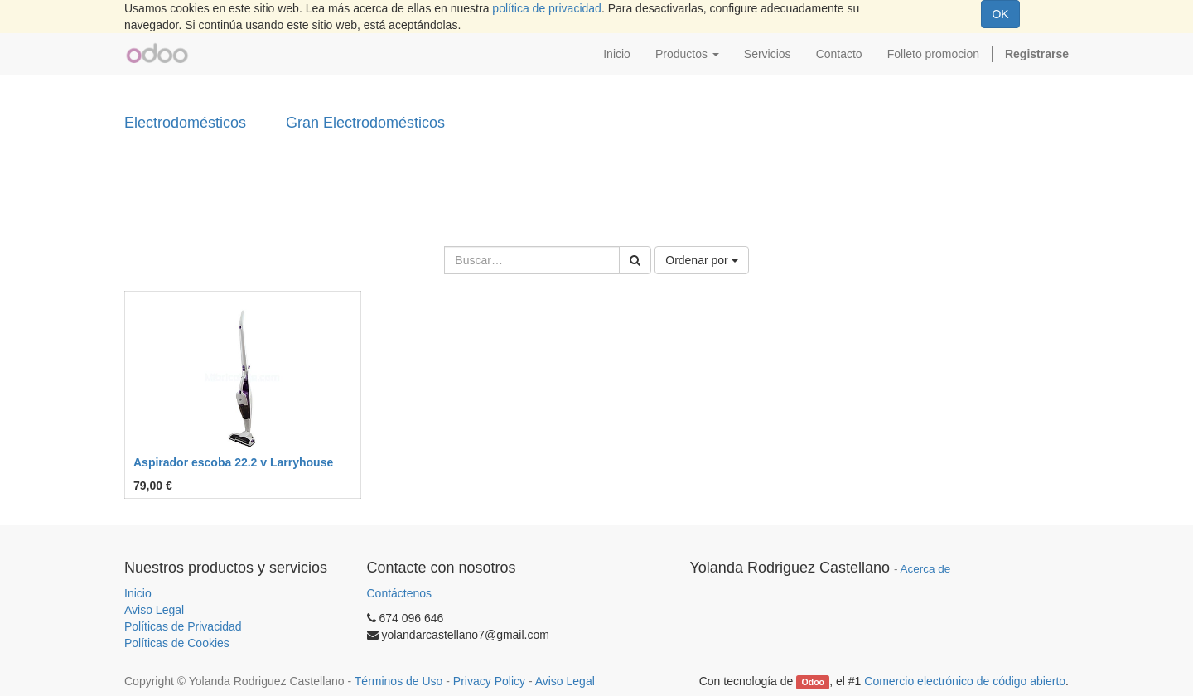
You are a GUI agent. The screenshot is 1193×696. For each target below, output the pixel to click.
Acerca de (926, 569)
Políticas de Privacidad (183, 626)
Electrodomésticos (185, 122)
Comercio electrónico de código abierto (964, 681)
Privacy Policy (489, 681)
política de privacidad (546, 8)
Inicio (138, 593)
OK (1000, 14)
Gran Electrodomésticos (365, 122)
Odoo (813, 682)
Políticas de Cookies (176, 643)
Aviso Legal (154, 609)
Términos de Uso (399, 681)
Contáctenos (399, 593)
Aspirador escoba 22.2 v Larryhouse (233, 462)
